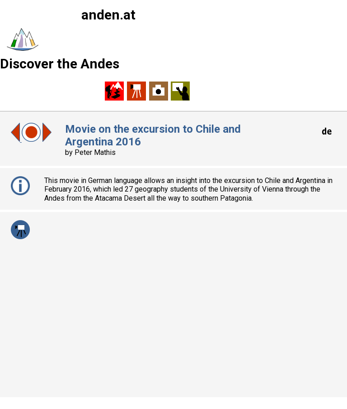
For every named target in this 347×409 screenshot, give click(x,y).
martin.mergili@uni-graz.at (137, 378)
